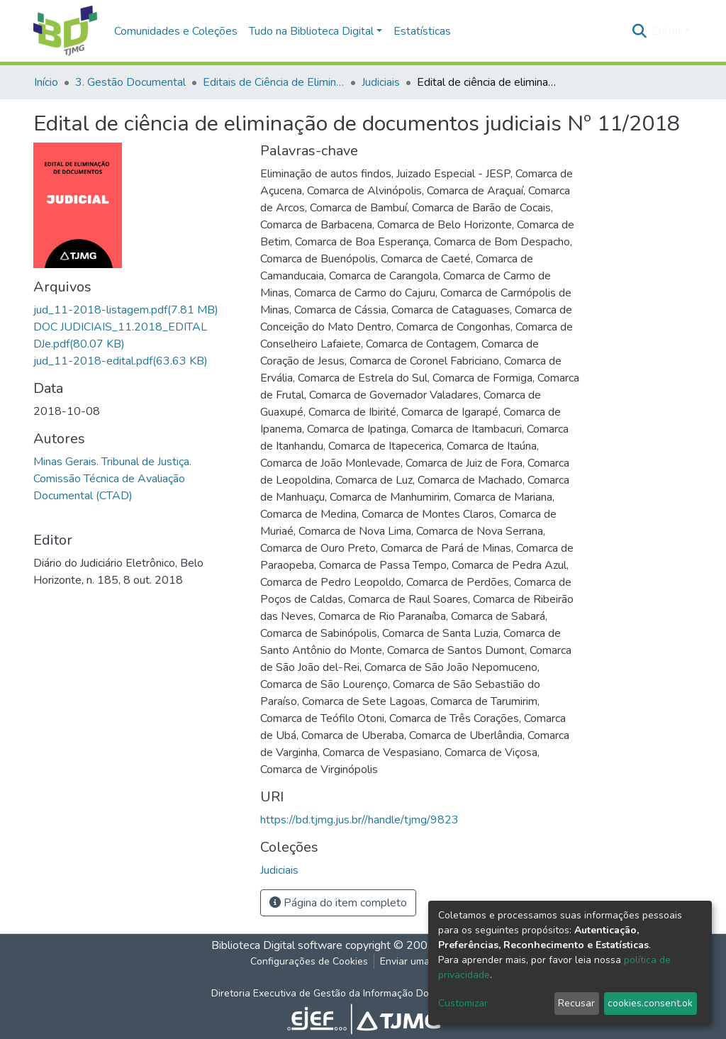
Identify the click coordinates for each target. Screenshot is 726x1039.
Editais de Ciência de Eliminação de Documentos (274, 82)
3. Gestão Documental (130, 82)
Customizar (463, 1003)
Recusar (576, 1003)
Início (46, 82)
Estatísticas (422, 31)
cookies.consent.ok (650, 1003)
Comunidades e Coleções (176, 31)
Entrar (666, 31)
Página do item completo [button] (338, 903)
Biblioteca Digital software (276, 945)
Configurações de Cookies (309, 961)
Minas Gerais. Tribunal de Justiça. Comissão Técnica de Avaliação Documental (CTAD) (112, 479)
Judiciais (381, 82)
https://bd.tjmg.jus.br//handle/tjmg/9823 (359, 820)
